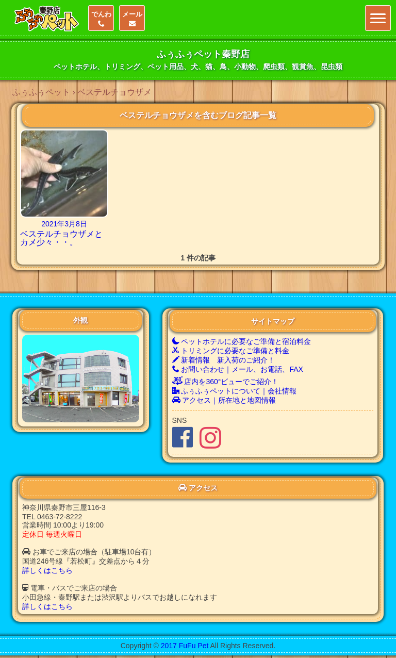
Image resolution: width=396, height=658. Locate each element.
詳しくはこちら (47, 570)
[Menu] (378, 18)
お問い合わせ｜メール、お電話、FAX (237, 369)
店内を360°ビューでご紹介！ (225, 381)
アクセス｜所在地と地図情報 (224, 400)
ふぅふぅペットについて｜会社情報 (234, 391)
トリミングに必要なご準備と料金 (231, 351)
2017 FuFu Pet (185, 645)
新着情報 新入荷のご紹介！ (223, 360)
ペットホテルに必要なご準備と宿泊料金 (241, 341)
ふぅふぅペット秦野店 (203, 54)
